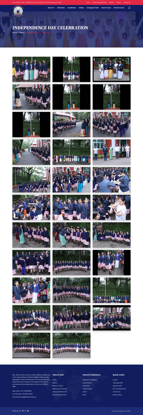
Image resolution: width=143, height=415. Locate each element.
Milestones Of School (60, 389)
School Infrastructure (60, 392)
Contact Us (127, 2)
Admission (61, 8)
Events (85, 392)
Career (118, 2)
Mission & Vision (58, 386)
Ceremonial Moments (100, 2)
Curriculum (86, 386)
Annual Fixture (87, 383)
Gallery (81, 8)
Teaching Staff (118, 383)
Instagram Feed (93, 8)
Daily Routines (87, 389)
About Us (51, 8)
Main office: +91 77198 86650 (21, 391)
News (84, 395)
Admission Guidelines (90, 380)
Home (88, 2)
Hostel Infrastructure (60, 395)
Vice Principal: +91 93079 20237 (22, 394)
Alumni (111, 2)
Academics (72, 8)
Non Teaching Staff (119, 389)
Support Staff (117, 386)
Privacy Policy (117, 395)
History (55, 383)
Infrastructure (119, 8)
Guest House (106, 8)
